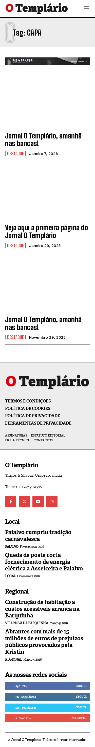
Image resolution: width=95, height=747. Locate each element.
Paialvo (11, 546)
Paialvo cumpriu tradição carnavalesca (38, 535)
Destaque (15, 153)
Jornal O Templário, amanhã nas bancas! (43, 139)
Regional (13, 659)
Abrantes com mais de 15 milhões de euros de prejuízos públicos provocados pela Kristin (44, 641)
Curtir (81, 686)
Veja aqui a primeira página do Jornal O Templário (46, 231)
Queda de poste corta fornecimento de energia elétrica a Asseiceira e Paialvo (44, 561)
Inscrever (78, 718)
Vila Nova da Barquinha (26, 623)
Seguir (81, 696)
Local (10, 576)
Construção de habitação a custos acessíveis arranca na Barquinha (42, 608)
